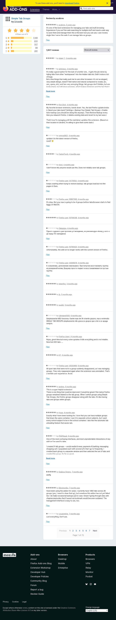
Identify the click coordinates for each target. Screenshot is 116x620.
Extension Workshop (40, 568)
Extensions (35, 9)
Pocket (89, 576)
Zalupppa (62, 228)
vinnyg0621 (63, 136)
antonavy (62, 69)
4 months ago (72, 105)
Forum (33, 585)
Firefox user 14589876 (68, 263)
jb (59, 294)
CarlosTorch (63, 154)
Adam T (62, 58)
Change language (92, 607)
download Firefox (72, 3)
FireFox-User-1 (64, 337)
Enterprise (63, 568)
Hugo (61, 413)
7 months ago (77, 472)
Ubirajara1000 (64, 316)
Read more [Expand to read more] (50, 91)
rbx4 (61, 165)
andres (61, 387)
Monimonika (63, 488)
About (33, 559)
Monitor (89, 572)
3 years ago (71, 25)
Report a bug (36, 589)
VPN (88, 563)
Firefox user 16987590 (68, 199)
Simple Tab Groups (20, 18)
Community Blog (38, 581)
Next (95, 531)
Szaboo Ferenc (65, 472)
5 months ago (72, 284)
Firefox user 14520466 (68, 366)
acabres (62, 25)
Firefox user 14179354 (68, 181)
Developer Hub (37, 572)
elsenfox (62, 284)
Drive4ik (18, 21)
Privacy (6, 602)
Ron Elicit (62, 105)
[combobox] (96, 8)
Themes (45, 9)
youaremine (63, 514)
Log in (110, 3)
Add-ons (35, 554)
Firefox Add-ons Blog (41, 563)
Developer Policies (39, 576)
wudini (61, 305)
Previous (63, 531)
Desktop (62, 559)
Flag (47, 40)
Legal (24, 602)
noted (25, 608)
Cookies (15, 602)
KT (60, 355)
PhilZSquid (63, 436)
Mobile (61, 563)
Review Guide (37, 594)
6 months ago (76, 316)
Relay (88, 568)
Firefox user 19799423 (68, 247)
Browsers (90, 559)
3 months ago (71, 58)
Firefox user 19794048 (68, 218)
